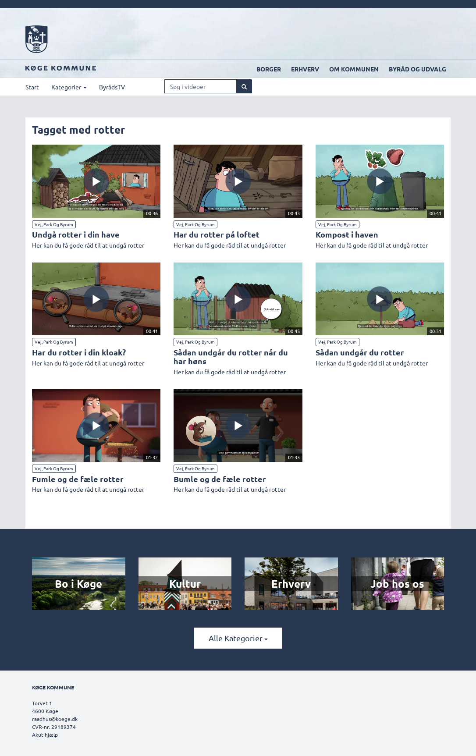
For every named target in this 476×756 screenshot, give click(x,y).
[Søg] (244, 86)
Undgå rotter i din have (76, 234)
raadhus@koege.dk (55, 718)
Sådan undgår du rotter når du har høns (231, 356)
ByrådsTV (112, 87)
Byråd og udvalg (417, 69)
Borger (268, 69)
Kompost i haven (347, 234)
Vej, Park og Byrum (54, 224)
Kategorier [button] (69, 87)
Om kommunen (354, 69)
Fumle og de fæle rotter (78, 479)
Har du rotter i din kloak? (79, 352)
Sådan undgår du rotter (360, 352)
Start (32, 87)
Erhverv (305, 69)
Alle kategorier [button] (238, 637)
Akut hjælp (45, 734)
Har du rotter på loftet (216, 234)
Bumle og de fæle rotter (220, 479)
